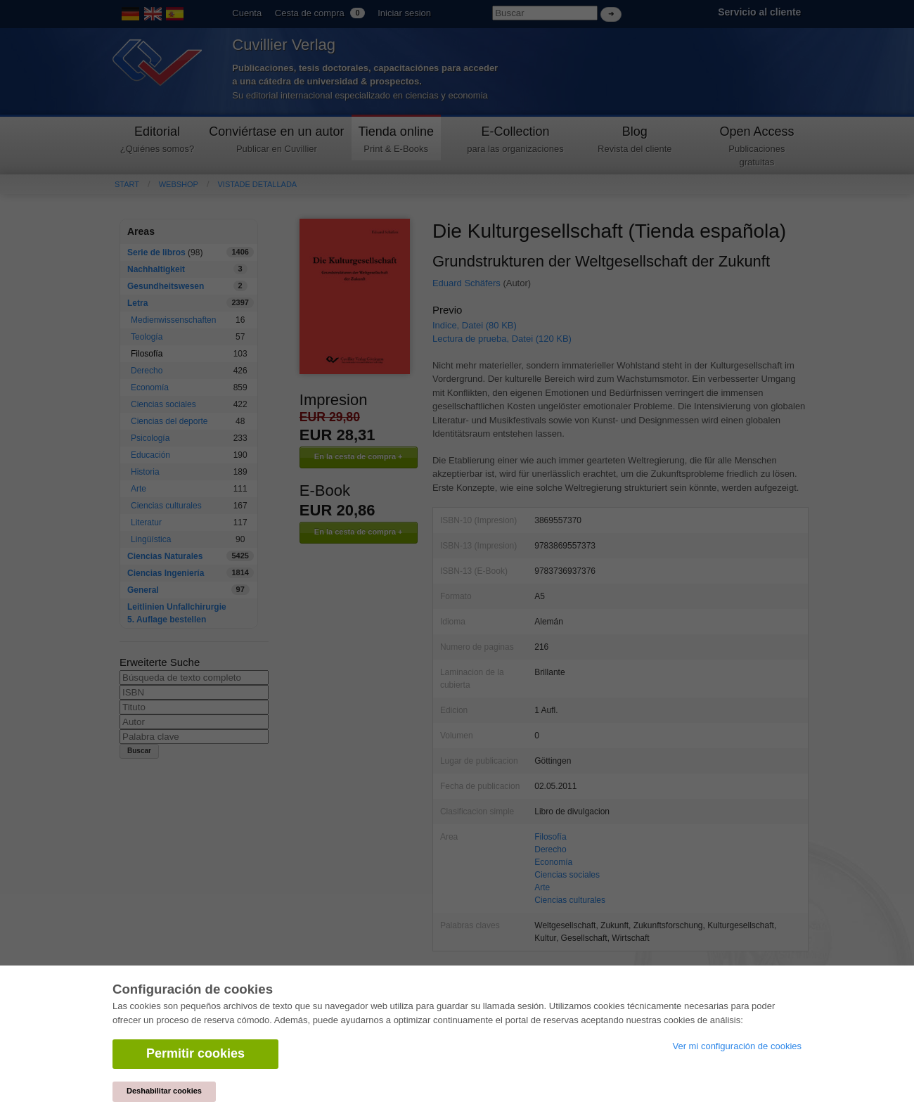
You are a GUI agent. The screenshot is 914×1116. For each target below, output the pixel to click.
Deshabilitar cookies (164, 1090)
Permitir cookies (195, 1053)
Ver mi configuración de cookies (737, 1046)
